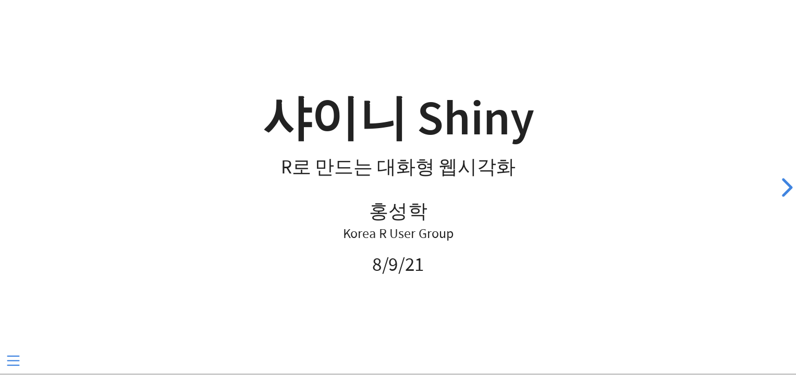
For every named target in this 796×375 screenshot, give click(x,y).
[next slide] (785, 187)
